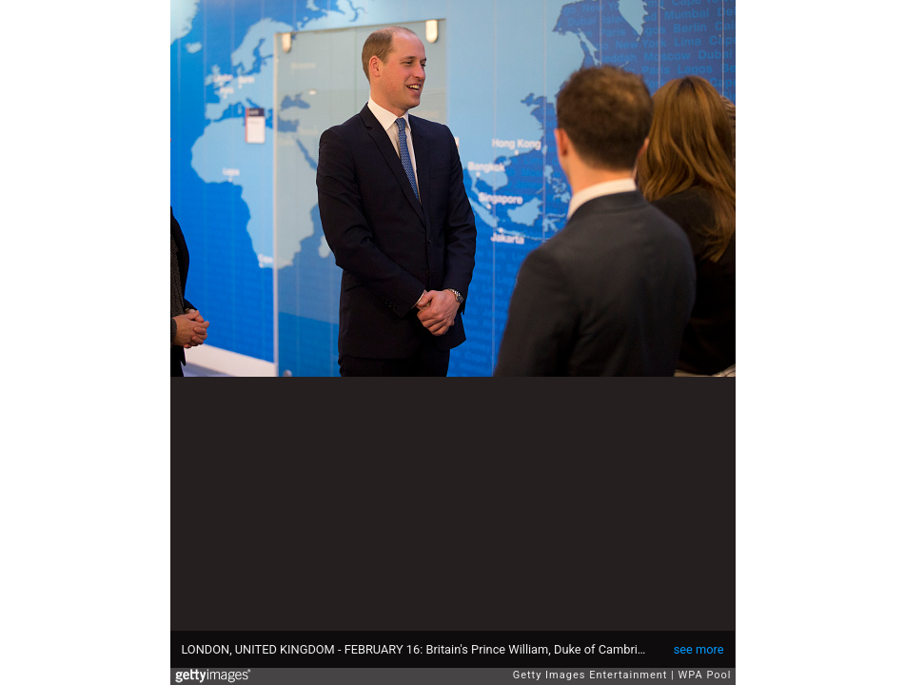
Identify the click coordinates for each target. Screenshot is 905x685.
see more (699, 649)
